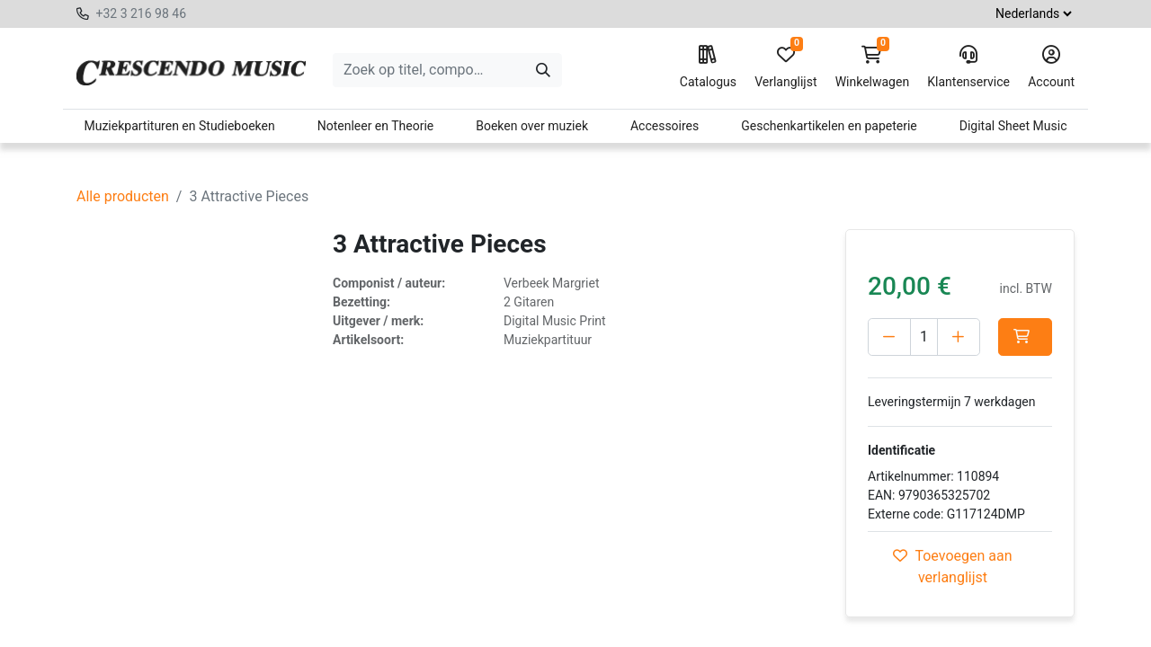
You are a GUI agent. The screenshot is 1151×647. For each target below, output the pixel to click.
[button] (895, 375)
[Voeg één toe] (971, 337)
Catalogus (708, 67)
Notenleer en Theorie (375, 126)
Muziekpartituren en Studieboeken (179, 126)
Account (1051, 67)
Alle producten (122, 196)
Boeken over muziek (532, 126)
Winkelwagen (872, 67)
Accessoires (664, 126)
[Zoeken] (543, 70)
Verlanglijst (785, 67)
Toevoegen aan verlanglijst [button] (952, 604)
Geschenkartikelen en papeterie (829, 126)
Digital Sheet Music (1013, 126)
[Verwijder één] (889, 337)
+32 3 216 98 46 (140, 13)
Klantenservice (968, 67)
